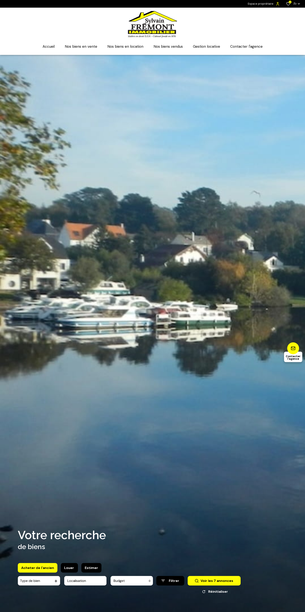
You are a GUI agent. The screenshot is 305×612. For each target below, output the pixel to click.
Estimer (91, 568)
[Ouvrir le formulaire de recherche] (170, 581)
